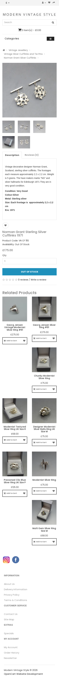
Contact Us (10, 614)
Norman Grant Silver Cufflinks (20, 57)
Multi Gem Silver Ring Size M (44, 529)
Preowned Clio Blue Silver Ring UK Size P (15, 481)
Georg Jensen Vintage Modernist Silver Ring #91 (14, 327)
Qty (4, 255)
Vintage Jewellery (18, 50)
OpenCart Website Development (23, 674)
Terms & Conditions (15, 600)
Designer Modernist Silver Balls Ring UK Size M (44, 429)
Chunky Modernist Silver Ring (44, 377)
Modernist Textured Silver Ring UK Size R (15, 428)
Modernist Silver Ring (44, 479)
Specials (9, 633)
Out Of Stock (29, 271)
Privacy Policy (11, 594)
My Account (11, 647)
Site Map (9, 619)
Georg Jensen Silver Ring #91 (44, 326)
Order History (11, 652)
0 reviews (23, 279)
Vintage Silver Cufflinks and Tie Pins (23, 54)
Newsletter (10, 658)
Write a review (38, 279)
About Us (9, 584)
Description (12, 155)
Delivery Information (15, 589)
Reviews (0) (32, 155)
